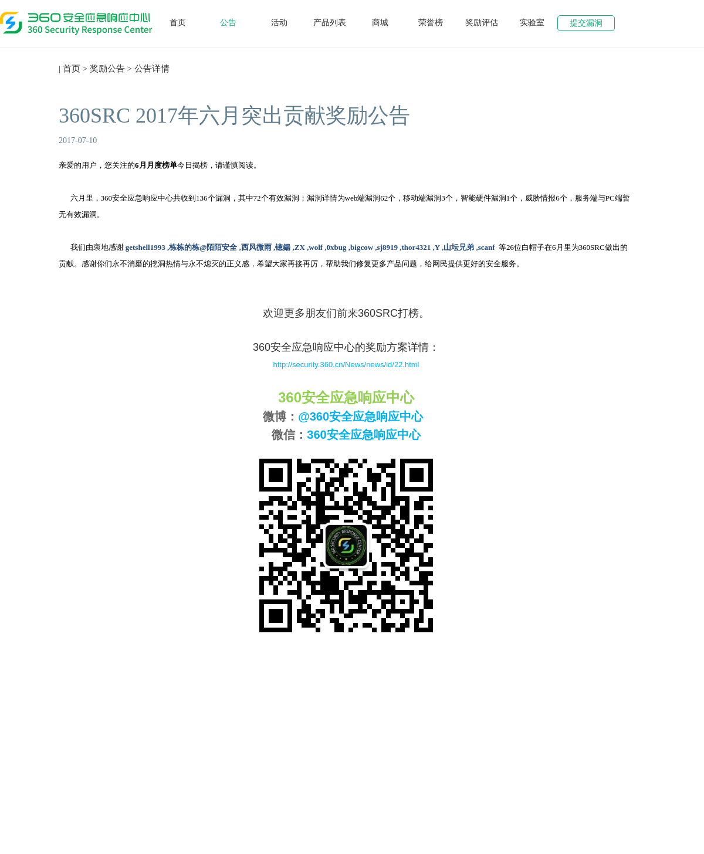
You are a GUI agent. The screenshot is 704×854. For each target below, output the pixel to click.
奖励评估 (481, 22)
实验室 (532, 22)
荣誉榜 (430, 22)
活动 (279, 22)
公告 (228, 22)
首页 (178, 22)
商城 (380, 22)
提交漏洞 (586, 23)
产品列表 (329, 22)
